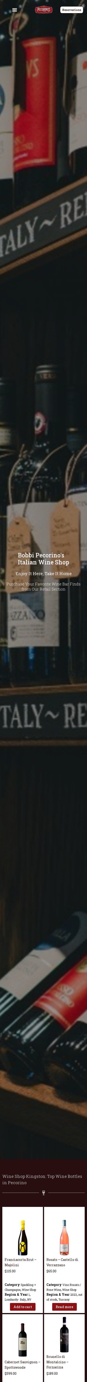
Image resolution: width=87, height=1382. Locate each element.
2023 (73, 1294)
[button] (15, 10)
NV (29, 1299)
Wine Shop (29, 1289)
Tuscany (64, 1299)
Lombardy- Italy (15, 1299)
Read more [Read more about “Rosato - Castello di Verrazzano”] (64, 1306)
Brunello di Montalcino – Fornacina (57, 1361)
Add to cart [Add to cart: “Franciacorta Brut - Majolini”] (22, 1306)
